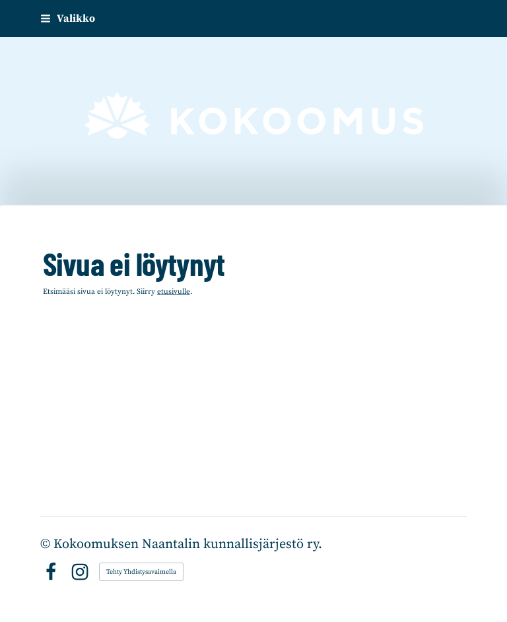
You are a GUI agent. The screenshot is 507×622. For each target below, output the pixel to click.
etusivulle (173, 291)
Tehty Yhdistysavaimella (141, 572)
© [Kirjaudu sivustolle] (46, 544)
